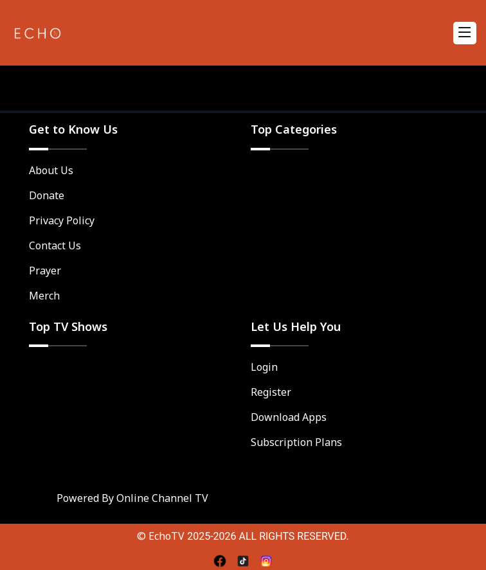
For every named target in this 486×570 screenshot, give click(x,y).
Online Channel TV (162, 498)
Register (271, 392)
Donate (46, 195)
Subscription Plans (296, 442)
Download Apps (289, 417)
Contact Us (55, 245)
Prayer (45, 270)
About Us (51, 170)
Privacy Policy (61, 220)
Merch (44, 296)
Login (264, 367)
